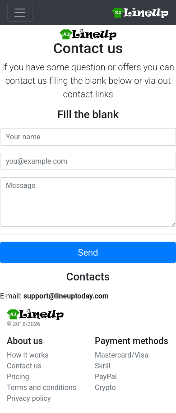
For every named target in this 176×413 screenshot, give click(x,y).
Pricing (18, 376)
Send (88, 252)
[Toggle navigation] (19, 13)
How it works (28, 355)
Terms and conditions (41, 387)
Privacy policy (29, 398)
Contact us (24, 366)
